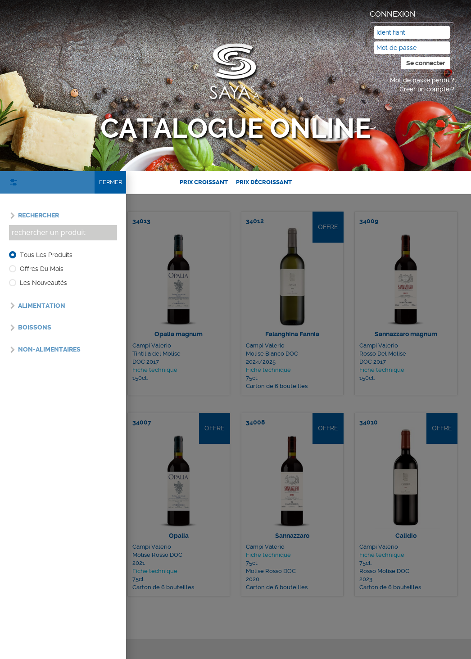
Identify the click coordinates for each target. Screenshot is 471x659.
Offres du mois (41, 268)
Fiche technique (160, 354)
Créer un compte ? (426, 89)
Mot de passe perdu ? (422, 80)
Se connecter (425, 63)
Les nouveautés (43, 282)
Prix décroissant (264, 182)
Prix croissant (204, 182)
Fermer (110, 182)
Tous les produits (46, 254)
